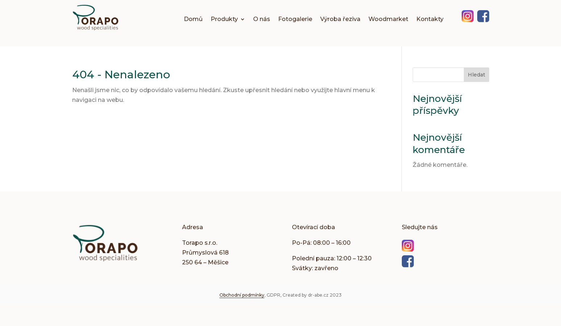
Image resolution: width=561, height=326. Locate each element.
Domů (193, 19)
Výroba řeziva (340, 19)
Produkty (224, 19)
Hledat (476, 74)
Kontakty (430, 19)
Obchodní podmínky (241, 295)
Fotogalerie (295, 19)
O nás (261, 19)
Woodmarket (388, 19)
